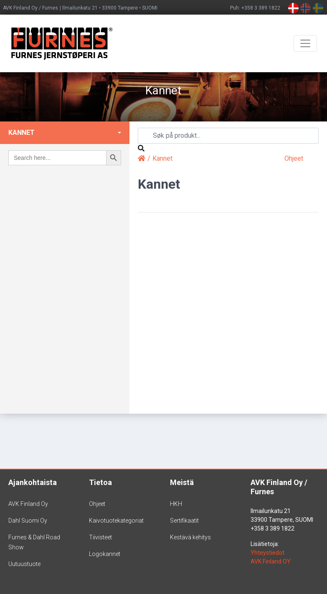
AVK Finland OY (271, 561)
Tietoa (100, 482)
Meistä (182, 482)
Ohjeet (293, 158)
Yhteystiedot (267, 552)
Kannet (21, 132)
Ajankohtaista (32, 482)
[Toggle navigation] (305, 43)
